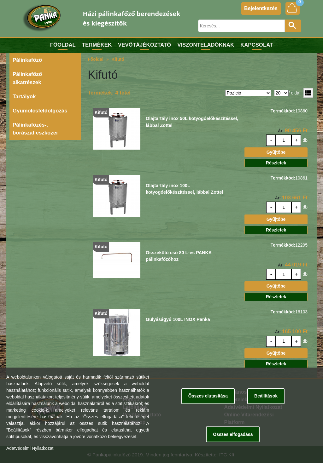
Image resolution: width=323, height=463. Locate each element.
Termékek (97, 45)
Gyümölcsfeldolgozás (40, 111)
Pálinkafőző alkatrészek (27, 78)
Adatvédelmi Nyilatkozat (29, 448)
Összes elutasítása (208, 395)
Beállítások (266, 395)
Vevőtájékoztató (144, 45)
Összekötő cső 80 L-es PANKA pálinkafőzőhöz (179, 256)
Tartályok (24, 97)
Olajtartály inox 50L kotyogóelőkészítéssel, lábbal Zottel (192, 122)
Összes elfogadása (233, 434)
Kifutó (117, 59)
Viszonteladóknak (205, 45)
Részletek (276, 162)
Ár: (281, 131)
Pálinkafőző (27, 60)
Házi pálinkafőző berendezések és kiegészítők (131, 18)
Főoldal (63, 45)
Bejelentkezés (261, 8)
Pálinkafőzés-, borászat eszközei (35, 129)
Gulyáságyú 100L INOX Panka (178, 319)
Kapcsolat (256, 45)
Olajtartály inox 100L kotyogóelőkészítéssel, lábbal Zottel (184, 189)
